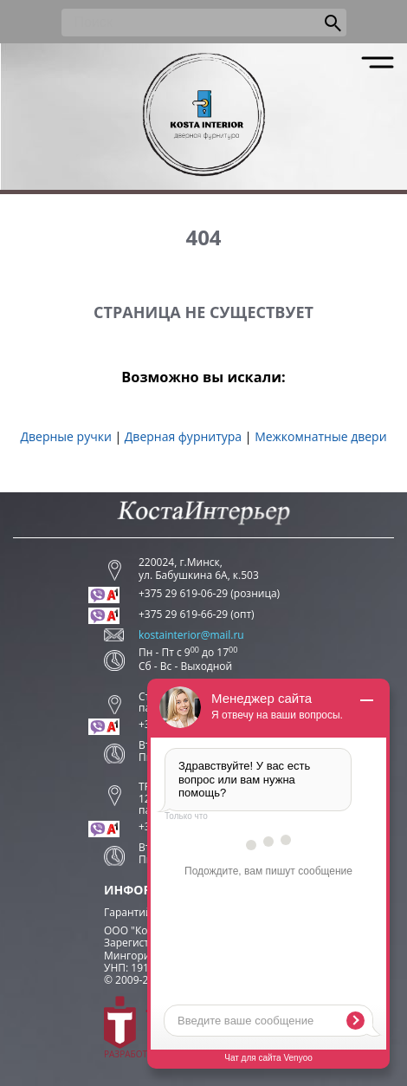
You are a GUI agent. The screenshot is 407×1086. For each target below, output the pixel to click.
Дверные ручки (65, 436)
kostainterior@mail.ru (191, 635)
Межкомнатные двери (320, 436)
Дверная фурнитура (183, 436)
